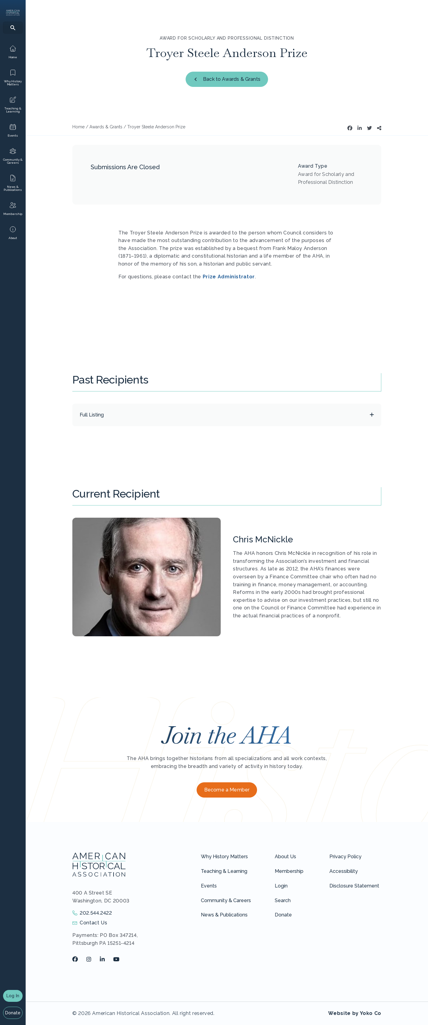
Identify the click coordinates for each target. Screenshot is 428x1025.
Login (281, 886)
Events (209, 886)
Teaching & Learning (224, 871)
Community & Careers (226, 900)
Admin (225, 277)
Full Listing (92, 415)
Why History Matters (224, 856)
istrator (244, 277)
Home (78, 126)
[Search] (13, 28)
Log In (12, 995)
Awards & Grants (105, 126)
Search (283, 900)
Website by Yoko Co (354, 1013)
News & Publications (224, 915)
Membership (289, 871)
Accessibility (343, 871)
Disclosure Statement (354, 886)
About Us (285, 856)
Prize (209, 277)
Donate (13, 1012)
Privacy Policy (345, 856)
